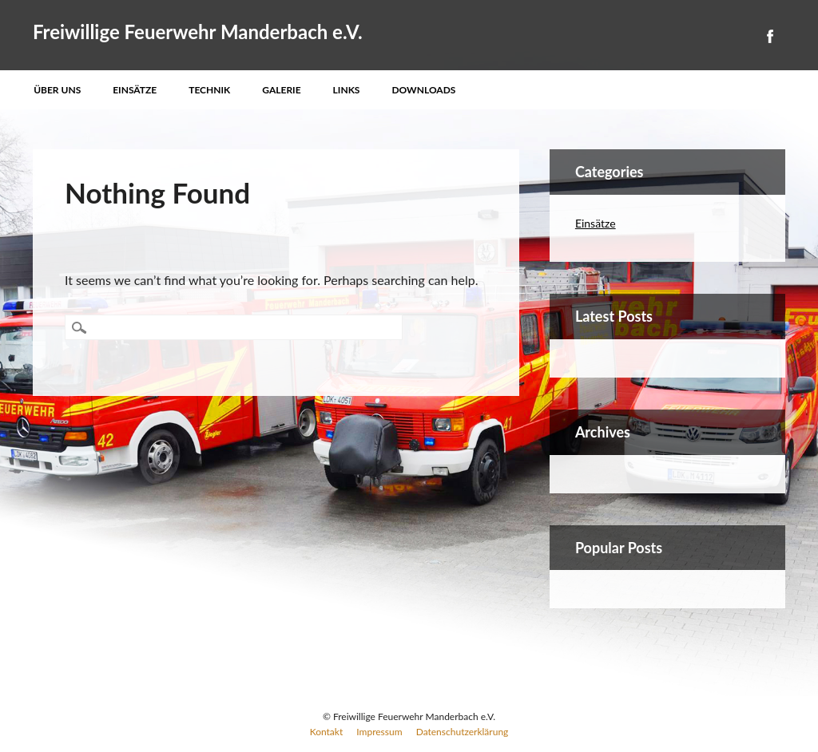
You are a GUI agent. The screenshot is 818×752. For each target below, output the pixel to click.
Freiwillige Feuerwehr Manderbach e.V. (198, 31)
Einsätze (135, 90)
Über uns (57, 90)
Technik (209, 90)
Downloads (423, 90)
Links (346, 90)
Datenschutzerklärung (462, 732)
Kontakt (326, 732)
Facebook (769, 36)
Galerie (281, 90)
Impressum (379, 732)
